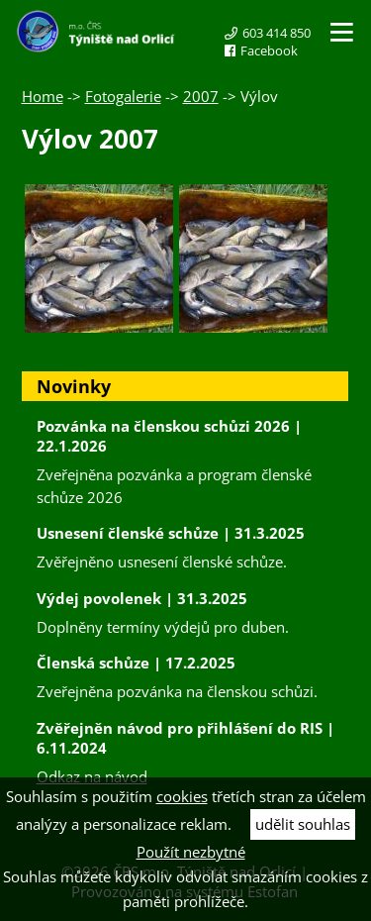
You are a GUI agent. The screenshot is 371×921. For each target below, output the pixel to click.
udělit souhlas (302, 824)
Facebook (269, 50)
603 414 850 (276, 33)
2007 (201, 96)
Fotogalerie (123, 96)
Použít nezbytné (191, 852)
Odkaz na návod (92, 776)
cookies (182, 796)
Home (42, 96)
